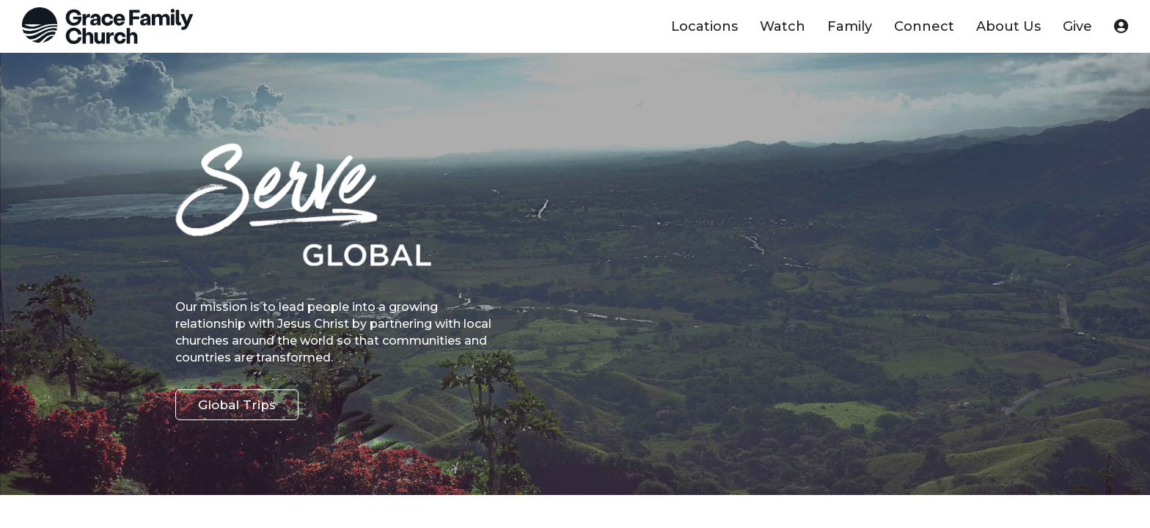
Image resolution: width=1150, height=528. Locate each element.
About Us (1008, 26)
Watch (782, 26)
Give (1077, 26)
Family (849, 26)
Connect (924, 26)
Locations (704, 26)
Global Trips (237, 404)
